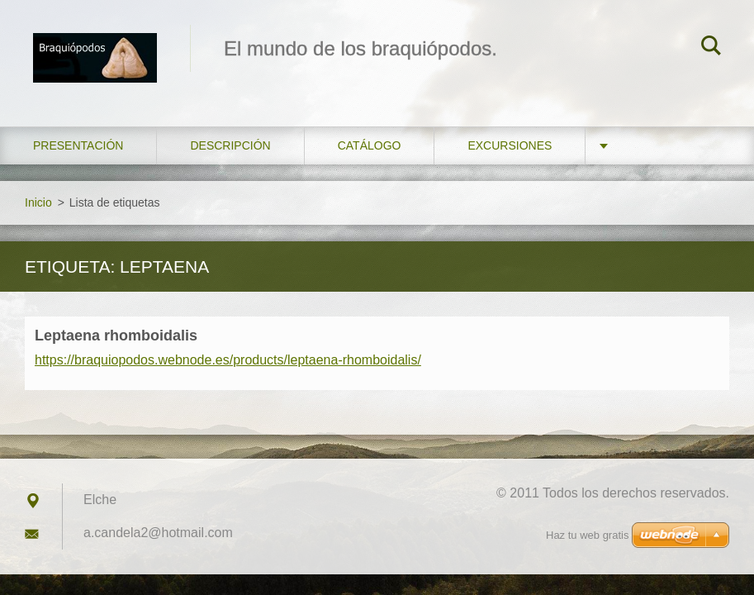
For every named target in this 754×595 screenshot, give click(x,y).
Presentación (78, 145)
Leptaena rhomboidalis (116, 335)
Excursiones (509, 145)
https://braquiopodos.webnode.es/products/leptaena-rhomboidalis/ (228, 360)
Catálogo (369, 145)
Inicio (38, 202)
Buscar (711, 48)
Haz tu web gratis (587, 535)
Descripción (230, 145)
